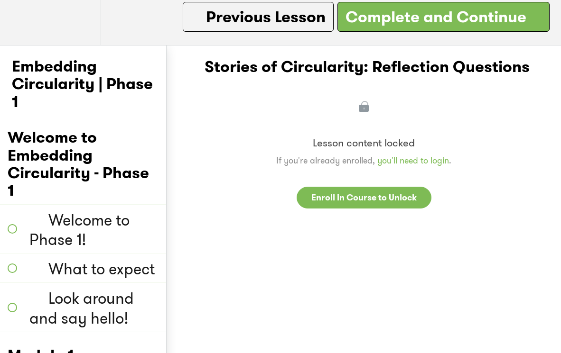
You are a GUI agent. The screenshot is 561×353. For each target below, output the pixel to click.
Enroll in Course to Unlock (364, 197)
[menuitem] (83, 22)
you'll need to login (413, 160)
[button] (17, 22)
